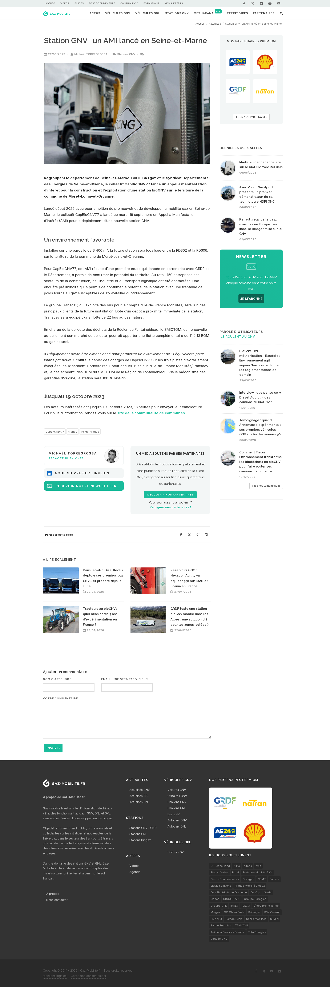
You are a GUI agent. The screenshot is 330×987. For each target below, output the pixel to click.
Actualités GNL (139, 802)
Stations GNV (126, 54)
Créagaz (248, 879)
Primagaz (254, 912)
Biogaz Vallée (219, 872)
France (72, 431)
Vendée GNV (219, 938)
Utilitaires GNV (177, 796)
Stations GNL (138, 834)
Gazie (267, 892)
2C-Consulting (220, 865)
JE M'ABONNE (251, 298)
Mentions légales (55, 976)
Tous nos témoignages (266, 485)
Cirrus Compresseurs (225, 879)
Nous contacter (57, 900)
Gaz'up (255, 892)
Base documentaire (102, 3)
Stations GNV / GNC (143, 828)
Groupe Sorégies (255, 899)
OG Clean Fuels (234, 912)
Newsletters (174, 3)
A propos (52, 893)
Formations (151, 3)
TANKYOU (241, 925)
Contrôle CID (129, 3)
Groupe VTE (219, 905)
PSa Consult (272, 912)
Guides (79, 3)
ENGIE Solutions (221, 885)
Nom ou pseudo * (57, 679)
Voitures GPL (176, 852)
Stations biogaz (140, 840)
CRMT (262, 879)
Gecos (215, 899)
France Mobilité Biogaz (250, 885)
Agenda (50, 3)
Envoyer (53, 748)
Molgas (215, 912)
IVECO (246, 905)
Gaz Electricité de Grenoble (229, 892)
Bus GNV (174, 814)
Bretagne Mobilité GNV (257, 872)
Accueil (200, 23)
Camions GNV (177, 802)
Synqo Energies (221, 925)
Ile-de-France (90, 431)
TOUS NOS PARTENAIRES (251, 116)
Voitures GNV (177, 790)
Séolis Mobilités (256, 919)
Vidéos (64, 3)
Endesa (274, 879)
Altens (248, 865)
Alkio (237, 865)
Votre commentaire (60, 698)
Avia (258, 865)
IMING (234, 905)
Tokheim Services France (227, 932)
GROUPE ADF (231, 899)
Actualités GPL (139, 796)
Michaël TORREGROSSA (90, 54)
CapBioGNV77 (54, 431)
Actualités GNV (139, 790)
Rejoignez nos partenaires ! (170, 507)
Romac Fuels (234, 919)
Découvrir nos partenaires (170, 494)
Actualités (215, 23)
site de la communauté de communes (151, 413)
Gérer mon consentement (88, 976)
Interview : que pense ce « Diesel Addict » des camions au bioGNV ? (260, 397)
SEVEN (274, 919)
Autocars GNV (177, 820)
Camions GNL (177, 808)
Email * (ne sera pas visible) (124, 679)
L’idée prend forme (266, 905)
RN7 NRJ (216, 919)
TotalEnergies (257, 932)
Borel (235, 872)
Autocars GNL (177, 826)
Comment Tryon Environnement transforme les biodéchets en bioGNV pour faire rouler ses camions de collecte (260, 461)
